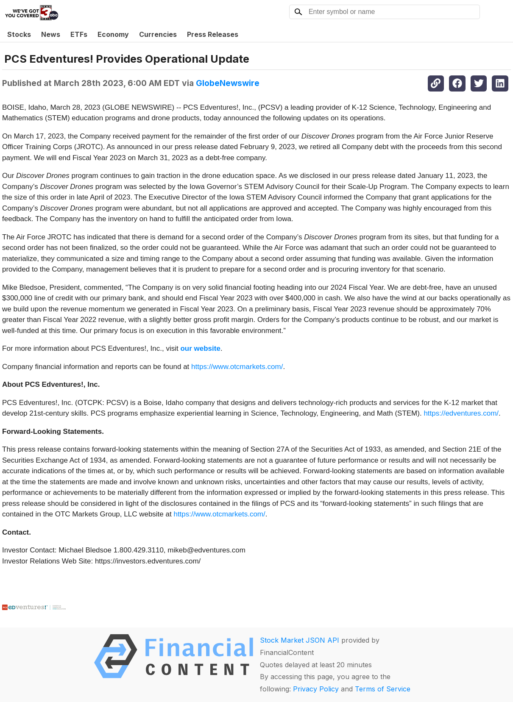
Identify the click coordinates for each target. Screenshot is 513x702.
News (50, 34)
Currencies (158, 34)
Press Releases (212, 34)
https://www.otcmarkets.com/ (237, 367)
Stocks (19, 34)
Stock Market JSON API (299, 640)
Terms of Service (382, 689)
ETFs (78, 34)
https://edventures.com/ (461, 413)
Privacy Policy (316, 689)
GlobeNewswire (227, 83)
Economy (113, 34)
